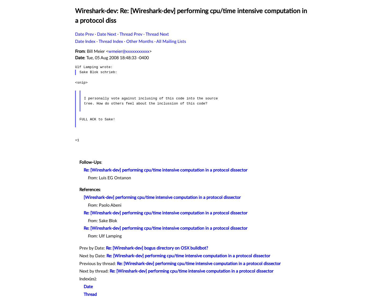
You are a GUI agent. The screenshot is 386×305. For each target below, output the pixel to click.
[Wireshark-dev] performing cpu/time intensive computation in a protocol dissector (162, 197)
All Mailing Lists (171, 41)
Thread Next (157, 34)
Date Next (106, 34)
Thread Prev (131, 34)
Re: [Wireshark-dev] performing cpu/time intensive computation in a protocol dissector (165, 170)
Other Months (139, 41)
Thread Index (111, 41)
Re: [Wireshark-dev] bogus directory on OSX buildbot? (157, 248)
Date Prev (84, 34)
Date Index (85, 41)
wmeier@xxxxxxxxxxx (128, 51)
